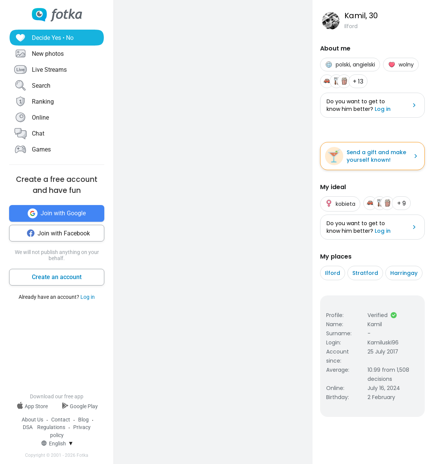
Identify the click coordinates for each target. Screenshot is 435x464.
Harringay (404, 273)
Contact (60, 420)
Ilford (332, 273)
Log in (87, 297)
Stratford (365, 273)
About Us (32, 420)
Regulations (51, 427)
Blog (83, 420)
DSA (28, 427)
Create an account (57, 277)
